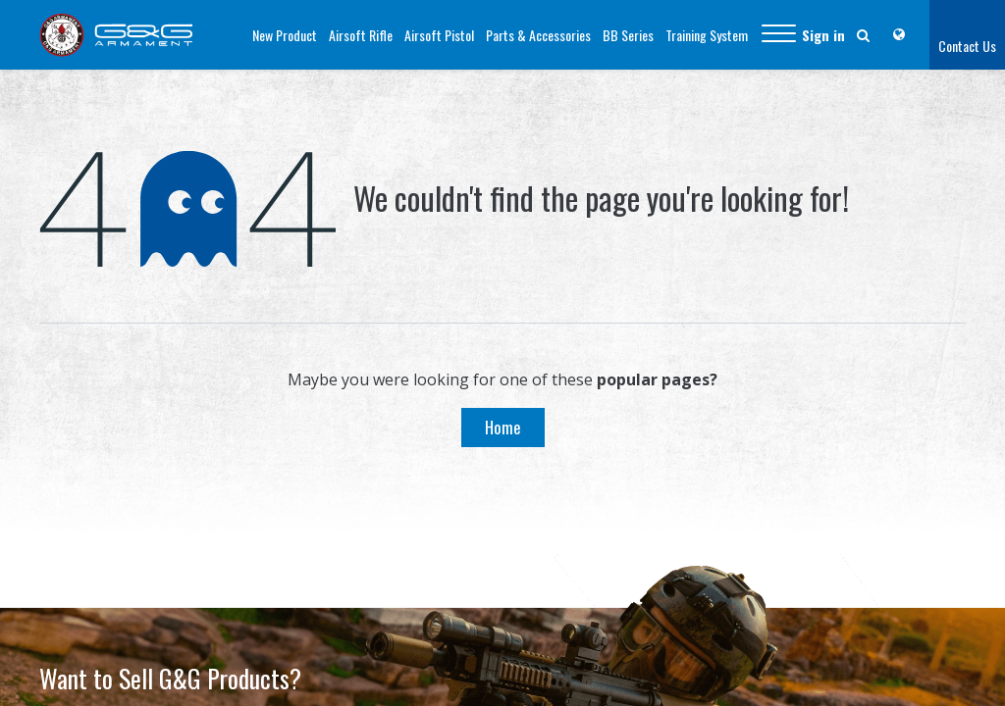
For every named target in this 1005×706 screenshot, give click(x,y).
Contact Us (967, 45)
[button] (779, 35)
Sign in (823, 35)
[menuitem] (284, 35)
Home (503, 427)
